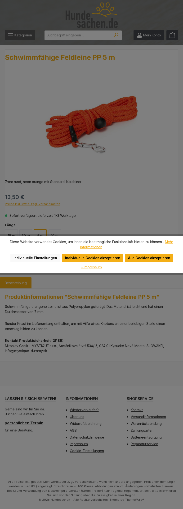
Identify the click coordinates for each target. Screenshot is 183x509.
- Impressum (91, 267)
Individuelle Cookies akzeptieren (93, 258)
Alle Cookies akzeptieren (147, 258)
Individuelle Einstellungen (38, 258)
